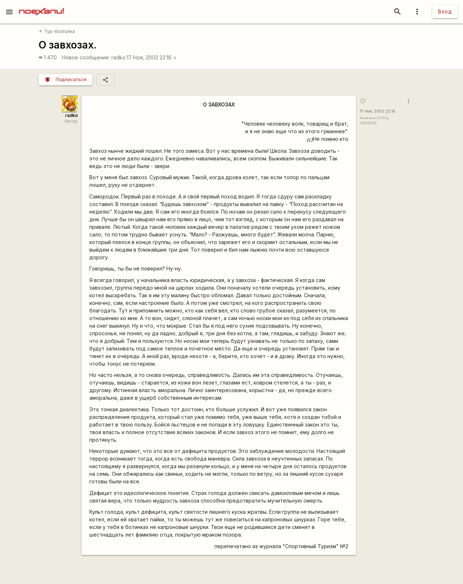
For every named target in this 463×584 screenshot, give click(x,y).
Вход (445, 11)
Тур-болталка (57, 31)
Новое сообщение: (86, 57)
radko (118, 57)
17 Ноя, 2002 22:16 (152, 57)
